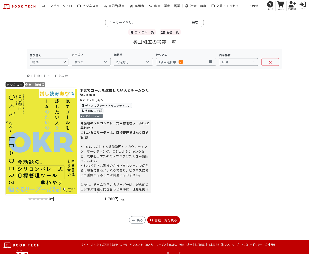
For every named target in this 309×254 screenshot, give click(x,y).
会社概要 (270, 244)
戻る (137, 220)
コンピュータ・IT (57, 5)
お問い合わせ (120, 244)
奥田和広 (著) (91, 111)
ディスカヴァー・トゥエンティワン (105, 105)
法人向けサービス (156, 244)
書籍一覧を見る (163, 220)
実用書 (137, 5)
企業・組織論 (35, 84)
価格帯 (118, 55)
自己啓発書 (114, 5)
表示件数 (225, 55)
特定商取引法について (221, 244)
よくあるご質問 (100, 244)
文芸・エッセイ (225, 5)
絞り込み (162, 55)
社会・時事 (195, 5)
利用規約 (200, 244)
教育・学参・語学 (164, 5)
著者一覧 (170, 32)
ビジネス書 (88, 5)
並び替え (35, 55)
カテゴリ (77, 55)
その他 (251, 5)
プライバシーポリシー (249, 244)
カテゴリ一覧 (142, 32)
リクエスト (136, 244)
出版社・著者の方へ (181, 244)
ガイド (85, 244)
